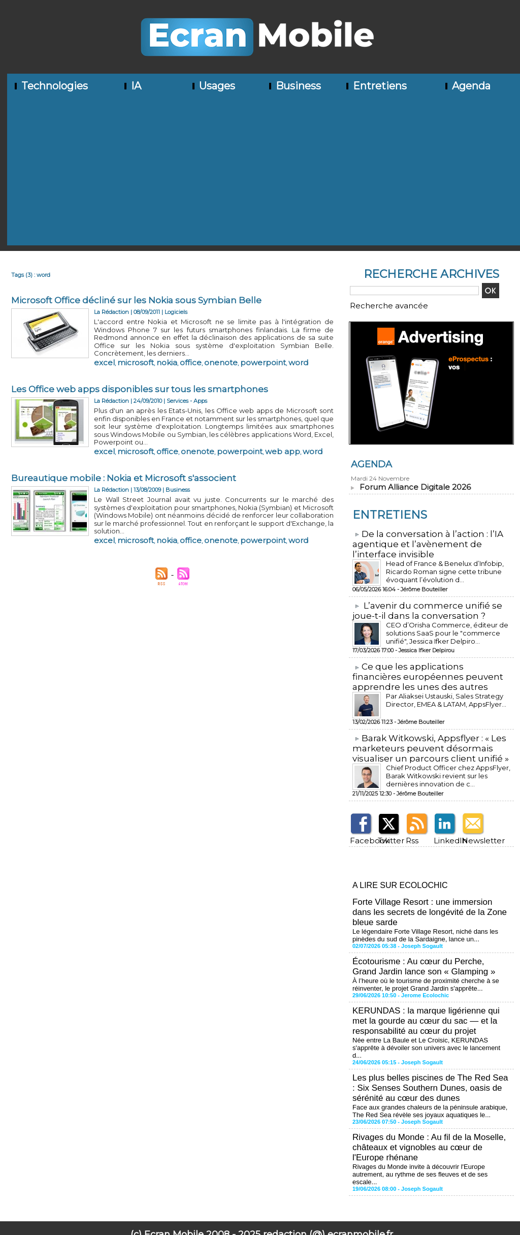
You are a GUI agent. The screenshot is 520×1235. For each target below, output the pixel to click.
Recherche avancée (376, 304)
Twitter (387, 830)
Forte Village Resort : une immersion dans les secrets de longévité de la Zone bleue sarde (428, 898)
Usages (212, 86)
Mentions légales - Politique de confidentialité (260, 1227)
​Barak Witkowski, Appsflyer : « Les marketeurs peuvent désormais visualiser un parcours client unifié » (425, 740)
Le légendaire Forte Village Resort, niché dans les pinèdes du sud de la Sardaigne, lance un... (431, 920)
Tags (305, 1197)
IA (131, 86)
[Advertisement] (263, 174)
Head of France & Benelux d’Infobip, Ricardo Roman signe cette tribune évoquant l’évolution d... (437, 566)
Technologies (50, 86)
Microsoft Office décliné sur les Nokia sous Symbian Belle (141, 300)
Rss (409, 830)
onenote (184, 351)
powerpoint (213, 351)
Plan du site (228, 1197)
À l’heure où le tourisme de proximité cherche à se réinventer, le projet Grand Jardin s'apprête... (420, 966)
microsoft (122, 351)
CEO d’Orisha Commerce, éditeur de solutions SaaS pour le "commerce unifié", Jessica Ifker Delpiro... (446, 626)
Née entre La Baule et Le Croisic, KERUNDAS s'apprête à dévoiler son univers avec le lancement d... (430, 1022)
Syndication (276, 1197)
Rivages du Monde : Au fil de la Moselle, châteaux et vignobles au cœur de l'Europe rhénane (429, 1111)
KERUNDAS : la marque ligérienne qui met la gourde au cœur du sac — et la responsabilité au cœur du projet (429, 1000)
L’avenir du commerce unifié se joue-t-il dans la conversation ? (421, 605)
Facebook (362, 830)
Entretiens (375, 86)
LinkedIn (445, 830)
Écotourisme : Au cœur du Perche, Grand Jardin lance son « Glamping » (426, 950)
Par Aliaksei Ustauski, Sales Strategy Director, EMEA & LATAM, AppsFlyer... (441, 692)
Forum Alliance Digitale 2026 (410, 484)
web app (225, 430)
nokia (145, 351)
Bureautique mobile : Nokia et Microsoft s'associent (128, 459)
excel (101, 351)
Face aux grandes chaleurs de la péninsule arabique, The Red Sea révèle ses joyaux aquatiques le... (430, 1077)
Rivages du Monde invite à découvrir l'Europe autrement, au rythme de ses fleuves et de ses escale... (429, 1132)
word (238, 351)
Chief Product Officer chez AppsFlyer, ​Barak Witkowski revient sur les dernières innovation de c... (445, 766)
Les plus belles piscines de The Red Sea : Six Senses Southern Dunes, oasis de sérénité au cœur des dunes (428, 1055)
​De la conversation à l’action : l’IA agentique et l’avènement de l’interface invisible (422, 540)
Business (294, 86)
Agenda (467, 86)
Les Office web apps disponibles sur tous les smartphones (143, 380)
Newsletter (475, 830)
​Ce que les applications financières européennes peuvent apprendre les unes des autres (428, 670)
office (162, 351)
